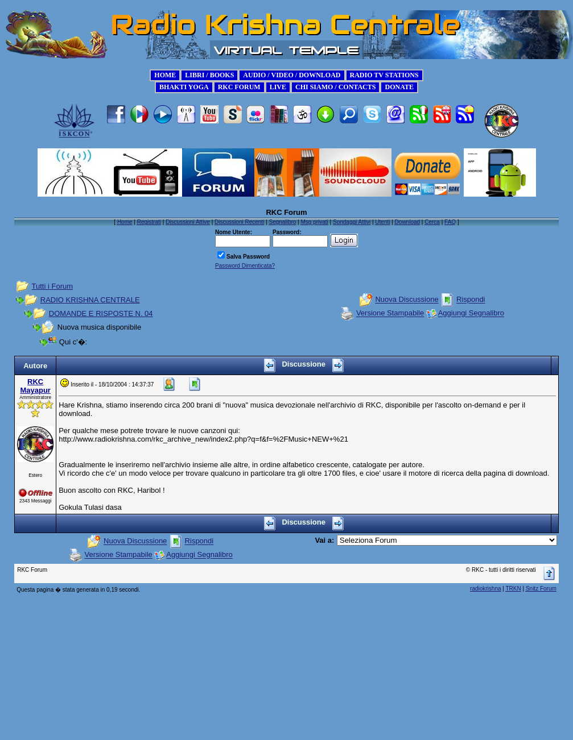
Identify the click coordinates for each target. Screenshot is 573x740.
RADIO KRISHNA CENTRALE (90, 300)
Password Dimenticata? (245, 266)
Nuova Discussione (406, 300)
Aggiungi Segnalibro (471, 313)
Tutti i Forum (52, 286)
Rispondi (470, 300)
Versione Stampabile (390, 313)
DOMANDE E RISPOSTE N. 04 (101, 313)
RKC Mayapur (35, 385)
